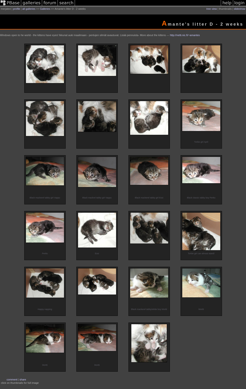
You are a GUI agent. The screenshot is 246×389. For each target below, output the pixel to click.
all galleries (28, 8)
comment (12, 379)
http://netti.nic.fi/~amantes (185, 35)
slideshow (239, 8)
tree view (212, 8)
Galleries (45, 8)
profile (16, 8)
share (23, 379)
